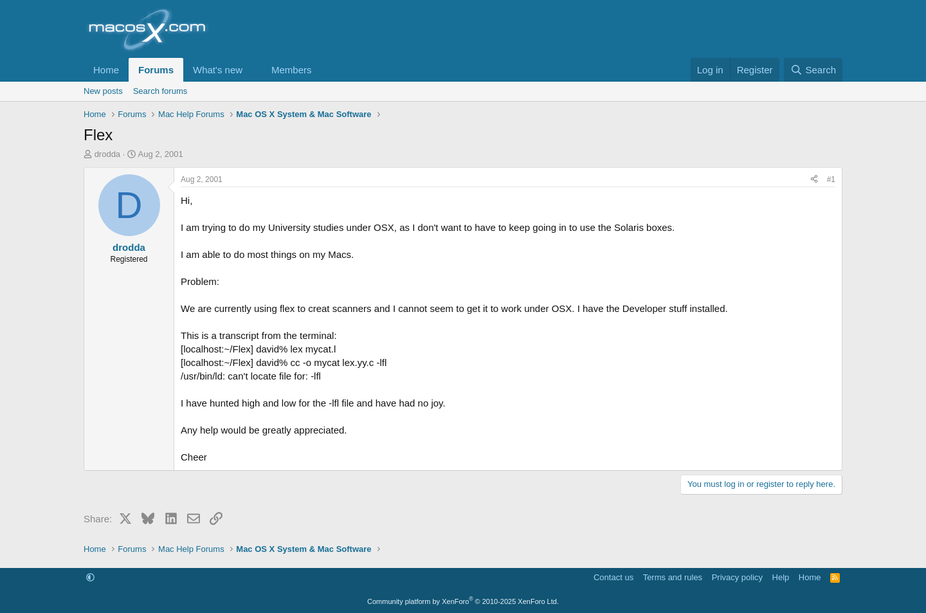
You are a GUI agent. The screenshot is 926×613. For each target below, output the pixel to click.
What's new (217, 69)
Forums (156, 69)
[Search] (813, 70)
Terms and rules (672, 577)
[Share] (814, 179)
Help (781, 577)
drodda (107, 154)
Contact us (613, 577)
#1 (831, 179)
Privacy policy (737, 577)
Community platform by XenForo (463, 601)
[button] (253, 70)
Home (106, 69)
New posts (103, 91)
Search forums (160, 91)
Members (291, 69)
